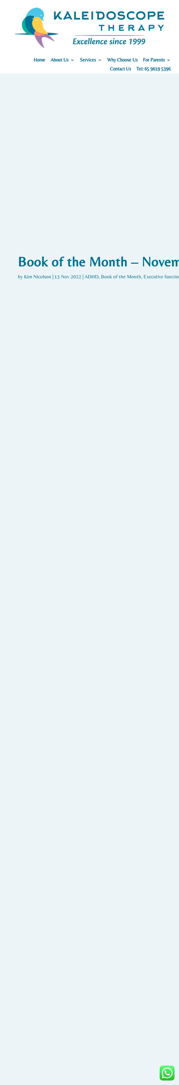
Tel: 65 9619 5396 (153, 69)
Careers (80, 1077)
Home (39, 60)
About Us (60, 60)
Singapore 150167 (80, 1021)
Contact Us (120, 69)
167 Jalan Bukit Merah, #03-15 (81, 1005)
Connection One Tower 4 (80, 1013)
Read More (41, 853)
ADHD (92, 277)
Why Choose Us (122, 60)
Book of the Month (121, 277)
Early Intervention (70, 815)
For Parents (154, 60)
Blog (45, 815)
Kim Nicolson (37, 277)
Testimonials (80, 1069)
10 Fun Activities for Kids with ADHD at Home (88, 827)
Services (88, 60)
